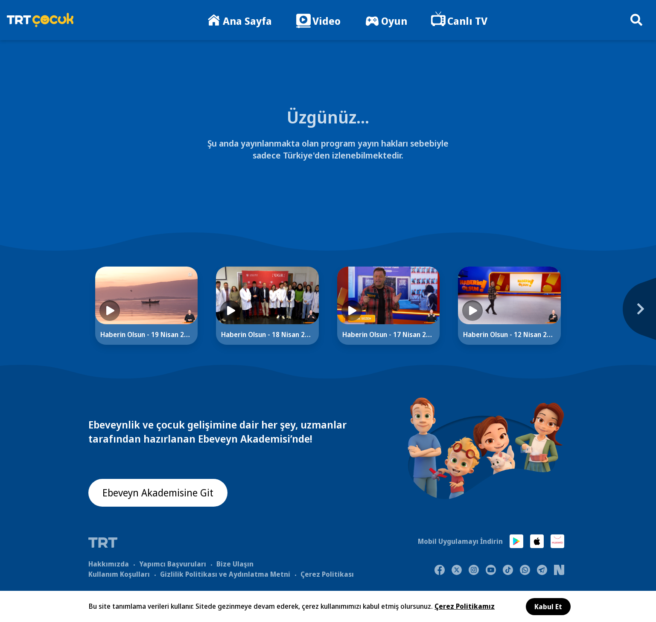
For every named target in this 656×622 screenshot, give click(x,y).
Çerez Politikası (327, 573)
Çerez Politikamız (464, 606)
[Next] (589, 313)
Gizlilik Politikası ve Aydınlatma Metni (225, 573)
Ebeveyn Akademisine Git (159, 493)
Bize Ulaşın (235, 563)
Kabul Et (548, 606)
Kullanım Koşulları (119, 573)
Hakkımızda (108, 563)
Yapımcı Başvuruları (172, 563)
